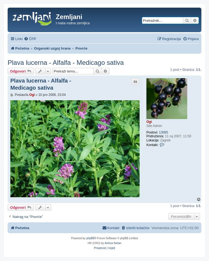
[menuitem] (30, 39)
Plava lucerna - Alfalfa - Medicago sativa (66, 62)
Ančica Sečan (113, 243)
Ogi (149, 122)
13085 (163, 132)
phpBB (90, 238)
